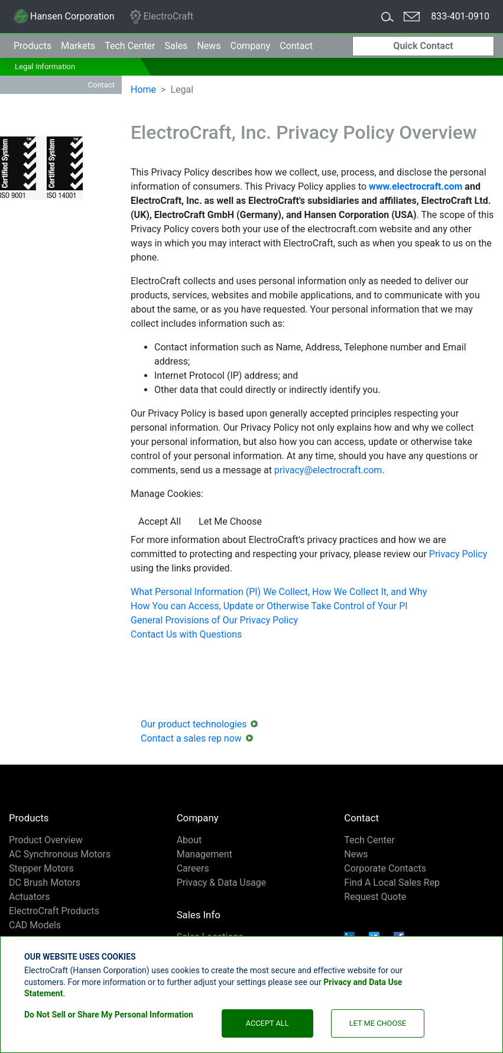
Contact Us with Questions (186, 634)
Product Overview (46, 840)
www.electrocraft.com (415, 186)
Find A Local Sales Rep (392, 882)
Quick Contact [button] (423, 45)
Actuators (29, 896)
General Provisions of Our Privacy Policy (214, 620)
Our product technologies (194, 724)
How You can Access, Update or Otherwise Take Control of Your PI (269, 606)
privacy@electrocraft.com (328, 470)
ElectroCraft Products (54, 910)
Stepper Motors (41, 868)
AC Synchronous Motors (60, 854)
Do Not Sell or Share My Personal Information (108, 1014)
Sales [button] (176, 45)
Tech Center (369, 840)
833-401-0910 (460, 16)
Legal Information (45, 66)
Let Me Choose (377, 1023)
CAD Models (35, 925)
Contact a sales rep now (191, 738)
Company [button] (251, 45)
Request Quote (375, 896)
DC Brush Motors (44, 882)
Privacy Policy (458, 554)
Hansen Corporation (63, 18)
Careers (193, 868)
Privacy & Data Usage (222, 882)
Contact (296, 45)
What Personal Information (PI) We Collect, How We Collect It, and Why (279, 591)
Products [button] (32, 45)
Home (143, 89)
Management (204, 854)
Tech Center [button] (130, 45)
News (208, 45)
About (189, 840)
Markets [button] (78, 45)
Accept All (267, 1023)
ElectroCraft (160, 16)
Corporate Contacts (385, 868)
